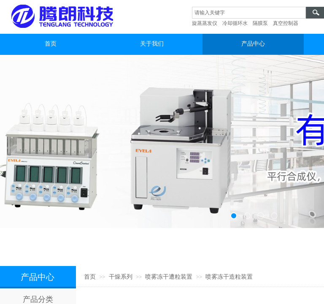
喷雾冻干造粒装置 (229, 277)
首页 (90, 277)
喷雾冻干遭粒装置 (168, 277)
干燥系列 (120, 277)
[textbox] (249, 13)
